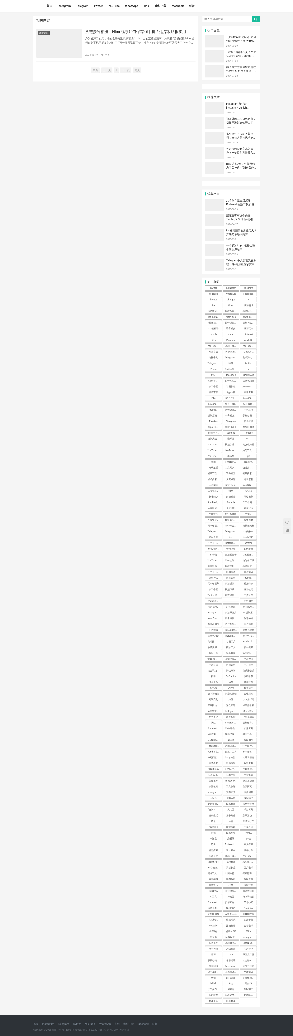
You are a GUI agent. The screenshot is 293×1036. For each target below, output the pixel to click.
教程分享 (213, 653)
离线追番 (213, 467)
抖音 (231, 363)
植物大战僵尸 (214, 438)
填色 (213, 821)
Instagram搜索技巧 (250, 751)
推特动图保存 (232, 380)
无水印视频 (213, 583)
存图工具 (230, 641)
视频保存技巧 (232, 409)
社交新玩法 (248, 966)
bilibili (213, 983)
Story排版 (248, 711)
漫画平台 (213, 682)
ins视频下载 (231, 937)
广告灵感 (230, 606)
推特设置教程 (249, 566)
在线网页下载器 (250, 786)
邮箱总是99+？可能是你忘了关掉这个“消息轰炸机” (240, 167)
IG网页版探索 (214, 757)
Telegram (82, 6)
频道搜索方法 (214, 479)
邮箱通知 (230, 977)
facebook (178, 6)
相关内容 (44, 33)
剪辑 (213, 977)
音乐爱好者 (231, 554)
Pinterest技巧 (232, 844)
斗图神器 (213, 630)
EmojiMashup (232, 630)
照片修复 (248, 624)
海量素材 (248, 479)
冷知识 (248, 491)
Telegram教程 (215, 363)
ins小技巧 (248, 537)
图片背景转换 (232, 624)
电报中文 (213, 357)
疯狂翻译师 (248, 375)
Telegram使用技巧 (232, 357)
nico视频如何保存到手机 (250, 485)
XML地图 (114, 1030)
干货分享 (248, 595)
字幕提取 (213, 763)
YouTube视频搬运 (250, 346)
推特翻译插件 (249, 311)
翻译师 (230, 438)
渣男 (213, 844)
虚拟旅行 (248, 508)
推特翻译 (248, 305)
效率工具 (248, 763)
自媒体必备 (213, 769)
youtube (231, 433)
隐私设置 (213, 537)
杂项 (146, 6)
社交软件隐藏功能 (250, 746)
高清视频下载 (232, 583)
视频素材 (248, 520)
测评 (213, 954)
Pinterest (230, 340)
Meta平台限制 (232, 728)
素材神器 (213, 879)
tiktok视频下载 (250, 653)
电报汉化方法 (249, 357)
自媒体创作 (213, 862)
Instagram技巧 (215, 792)
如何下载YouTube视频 (250, 450)
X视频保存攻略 (250, 317)
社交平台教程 (214, 543)
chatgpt (231, 299)
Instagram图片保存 (250, 398)
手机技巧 (248, 409)
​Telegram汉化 (232, 351)
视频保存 (248, 583)
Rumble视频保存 (215, 751)
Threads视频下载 (250, 577)
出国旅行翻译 (232, 873)
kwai (231, 954)
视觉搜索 (213, 850)
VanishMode (231, 995)
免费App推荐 (214, 809)
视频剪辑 (230, 763)
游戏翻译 (230, 803)
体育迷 (213, 937)
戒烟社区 (248, 885)
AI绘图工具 (231, 914)
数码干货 (248, 548)
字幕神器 (248, 659)
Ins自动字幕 (214, 740)
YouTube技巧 (214, 444)
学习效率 (248, 665)
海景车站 (230, 717)
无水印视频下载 (215, 525)
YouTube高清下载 (215, 560)
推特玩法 (248, 328)
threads (213, 299)
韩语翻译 (230, 1001)
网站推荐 (248, 496)
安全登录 (248, 421)
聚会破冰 (230, 705)
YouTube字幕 (249, 856)
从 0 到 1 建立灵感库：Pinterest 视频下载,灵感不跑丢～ (240, 204)
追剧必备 (230, 665)
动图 (213, 462)
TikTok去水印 (232, 525)
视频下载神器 (249, 322)
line (213, 305)
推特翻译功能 (232, 311)
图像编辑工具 (232, 618)
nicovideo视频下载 (232, 485)
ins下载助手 (249, 404)
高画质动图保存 (232, 972)
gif (248, 456)
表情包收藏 (248, 380)
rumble (213, 334)
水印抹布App (249, 862)
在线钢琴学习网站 (215, 520)
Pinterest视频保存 (215, 902)
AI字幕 (231, 740)
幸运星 (230, 456)
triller (213, 340)
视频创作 (248, 740)
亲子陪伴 (230, 815)
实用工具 (248, 392)
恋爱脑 (230, 838)
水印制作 (213, 827)
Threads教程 (214, 409)
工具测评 (230, 786)
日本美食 (230, 775)
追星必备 (230, 577)
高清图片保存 (214, 641)
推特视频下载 (232, 322)
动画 (231, 491)
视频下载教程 (232, 346)
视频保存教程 (249, 722)
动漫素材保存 (249, 467)
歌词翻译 (248, 572)
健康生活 (213, 815)
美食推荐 (213, 780)
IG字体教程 (248, 705)
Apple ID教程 (214, 427)
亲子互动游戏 (249, 815)
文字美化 (213, 717)
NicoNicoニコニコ (250, 943)
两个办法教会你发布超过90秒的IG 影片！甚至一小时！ (241, 71)
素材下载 (160, 6)
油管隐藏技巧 (214, 508)
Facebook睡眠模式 (215, 746)
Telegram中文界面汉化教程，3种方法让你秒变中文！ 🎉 (241, 264)
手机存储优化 (214, 960)
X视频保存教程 (215, 322)
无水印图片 (213, 914)
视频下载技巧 (232, 856)
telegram (248, 288)
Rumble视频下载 (215, 502)
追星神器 (213, 577)
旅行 (231, 699)
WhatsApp (131, 6)
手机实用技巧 (214, 647)
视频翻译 (230, 862)
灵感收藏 (230, 867)
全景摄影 (230, 508)
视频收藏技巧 (249, 769)
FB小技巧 (248, 902)
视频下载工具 (214, 473)
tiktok (231, 305)
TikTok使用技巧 (215, 919)
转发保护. (248, 531)
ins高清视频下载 (215, 548)
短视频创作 (248, 891)
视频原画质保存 (232, 943)
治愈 (231, 682)
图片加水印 (248, 821)
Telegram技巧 (232, 531)
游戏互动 (230, 832)
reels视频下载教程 (232, 415)
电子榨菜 (213, 948)
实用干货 (248, 919)
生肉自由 (213, 665)
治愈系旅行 (248, 717)
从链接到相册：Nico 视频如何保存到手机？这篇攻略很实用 (135, 31)
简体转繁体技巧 (215, 711)
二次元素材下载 (232, 467)
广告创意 (248, 601)
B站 (231, 983)
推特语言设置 (214, 311)
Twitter (98, 6)
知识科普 (230, 496)
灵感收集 (248, 850)
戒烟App (231, 798)
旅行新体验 (231, 514)
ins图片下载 (231, 398)
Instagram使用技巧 (232, 711)
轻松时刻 (248, 682)
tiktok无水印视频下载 (232, 520)
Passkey (213, 421)
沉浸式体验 (231, 693)
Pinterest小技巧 (215, 728)
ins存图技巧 (249, 635)
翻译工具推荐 (214, 873)
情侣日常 (230, 670)
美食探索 (248, 775)
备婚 (213, 832)
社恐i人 (248, 832)
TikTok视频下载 (232, 891)
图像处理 (248, 827)
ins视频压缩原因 (250, 612)
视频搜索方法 (249, 473)
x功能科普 (213, 328)
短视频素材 (248, 525)
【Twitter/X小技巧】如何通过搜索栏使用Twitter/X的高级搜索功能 (241, 41)
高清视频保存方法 (215, 775)
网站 (213, 722)
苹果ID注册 (231, 427)
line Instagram (215, 317)
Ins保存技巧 (214, 867)
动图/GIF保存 (214, 972)
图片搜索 (248, 844)
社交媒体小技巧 (232, 595)
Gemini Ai (248, 908)
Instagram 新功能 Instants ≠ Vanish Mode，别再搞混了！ (239, 107)
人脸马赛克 (248, 757)
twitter (248, 363)
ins (231, 537)
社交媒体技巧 (249, 960)
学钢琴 (248, 514)
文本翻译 (248, 972)
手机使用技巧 (249, 977)
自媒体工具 (248, 560)
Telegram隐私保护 (215, 531)
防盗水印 (230, 827)
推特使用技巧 (232, 566)
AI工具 (213, 896)
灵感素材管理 (232, 902)
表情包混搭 (248, 630)
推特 (213, 375)
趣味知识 (213, 496)
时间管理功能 (232, 746)
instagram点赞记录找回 (232, 543)
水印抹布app (214, 989)
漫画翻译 (230, 925)
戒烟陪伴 (248, 798)
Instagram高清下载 (232, 635)
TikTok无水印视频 (215, 891)
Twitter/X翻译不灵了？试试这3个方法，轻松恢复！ (241, 56)
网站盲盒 (213, 351)
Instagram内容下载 (215, 404)
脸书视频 (248, 647)
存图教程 (213, 786)
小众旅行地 (248, 699)
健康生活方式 (214, 803)
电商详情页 (248, 896)
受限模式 (230, 919)
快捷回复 (248, 792)
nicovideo (231, 317)
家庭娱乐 (213, 885)
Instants (248, 995)
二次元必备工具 (215, 491)
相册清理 (230, 960)
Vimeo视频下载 (232, 769)
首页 (49, 6)
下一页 (126, 70)
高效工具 (230, 647)
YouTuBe (248, 340)
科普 (192, 6)
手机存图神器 (249, 415)
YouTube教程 (214, 456)
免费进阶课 (248, 670)
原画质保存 (248, 780)
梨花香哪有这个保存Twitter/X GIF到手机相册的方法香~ (240, 219)
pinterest (248, 334)
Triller (213, 398)
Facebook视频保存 (250, 641)
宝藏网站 (213, 485)
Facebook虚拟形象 (232, 966)
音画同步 (213, 966)
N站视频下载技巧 (215, 734)
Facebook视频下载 (232, 780)
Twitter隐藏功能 (215, 595)
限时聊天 (248, 989)
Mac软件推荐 (232, 560)
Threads (248, 433)
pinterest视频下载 (250, 386)
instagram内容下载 (250, 937)
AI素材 (231, 989)
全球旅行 (213, 514)
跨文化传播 (248, 444)
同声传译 (248, 948)
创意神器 (248, 618)
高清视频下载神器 (215, 566)
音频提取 (230, 548)
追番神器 (230, 473)
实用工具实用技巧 (250, 734)
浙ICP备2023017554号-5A (96, 1030)
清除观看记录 (214, 908)
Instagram (64, 6)
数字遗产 (248, 688)
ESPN (248, 931)
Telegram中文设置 (250, 351)
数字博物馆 (213, 693)
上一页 (107, 70)
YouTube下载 (214, 450)
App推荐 (231, 392)
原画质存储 (248, 954)
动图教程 (230, 386)
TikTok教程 (248, 914)
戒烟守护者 (248, 803)
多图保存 (213, 943)
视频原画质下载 (215, 415)
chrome (248, 543)
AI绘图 (231, 896)
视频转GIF (231, 931)
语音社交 (230, 328)
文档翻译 (248, 925)
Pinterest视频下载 (232, 722)
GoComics (231, 676)
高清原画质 (231, 612)
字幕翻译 (230, 653)
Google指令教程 (232, 757)
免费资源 (230, 479)
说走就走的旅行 (215, 601)
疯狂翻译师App (250, 873)
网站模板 (124, 1030)
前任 (248, 838)
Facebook (248, 294)
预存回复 (230, 792)
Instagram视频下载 (215, 612)
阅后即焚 (213, 995)
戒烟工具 (248, 809)
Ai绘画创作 (213, 624)
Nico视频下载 (250, 462)
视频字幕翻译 (232, 444)
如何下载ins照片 (232, 404)
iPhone (213, 369)
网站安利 (213, 699)
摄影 (213, 676)
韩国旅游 (230, 572)
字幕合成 (213, 856)
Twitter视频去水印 (232, 369)
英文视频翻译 (214, 670)
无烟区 (213, 798)
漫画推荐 (248, 676)
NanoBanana (214, 618)
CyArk (231, 688)
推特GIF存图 (214, 380)
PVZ (248, 438)
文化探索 (248, 693)
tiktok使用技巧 (215, 659)
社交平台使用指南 (215, 572)
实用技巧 (230, 908)
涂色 (231, 821)
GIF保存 (213, 931)
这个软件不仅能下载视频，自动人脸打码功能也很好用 (241, 137)
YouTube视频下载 (215, 346)
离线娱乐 (230, 948)
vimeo (231, 334)
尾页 (137, 70)
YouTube (114, 6)
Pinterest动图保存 (232, 462)
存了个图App (249, 502)
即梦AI (248, 983)
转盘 (231, 885)
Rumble (231, 502)
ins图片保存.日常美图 (250, 606)
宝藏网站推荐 (214, 705)
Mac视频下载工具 (250, 554)
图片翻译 (248, 867)
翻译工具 (213, 1001)
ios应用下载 (214, 433)
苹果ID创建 (248, 427)
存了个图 (213, 386)
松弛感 (213, 688)
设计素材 (230, 850)
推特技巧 (248, 589)
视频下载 (213, 392)
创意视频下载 (214, 606)
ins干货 (213, 554)
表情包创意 (213, 635)
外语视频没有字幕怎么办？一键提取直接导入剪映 (241, 152)
